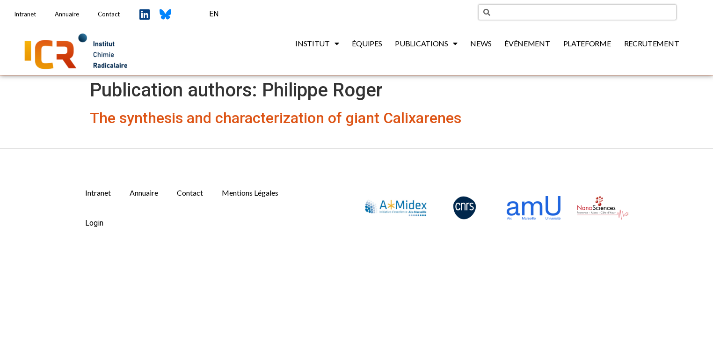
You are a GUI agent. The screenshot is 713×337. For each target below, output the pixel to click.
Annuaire (67, 14)
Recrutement (651, 43)
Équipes (367, 43)
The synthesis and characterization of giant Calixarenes (275, 118)
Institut (317, 43)
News (480, 43)
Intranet (25, 14)
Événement (527, 43)
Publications (426, 43)
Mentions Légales (250, 192)
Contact (109, 14)
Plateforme (587, 43)
